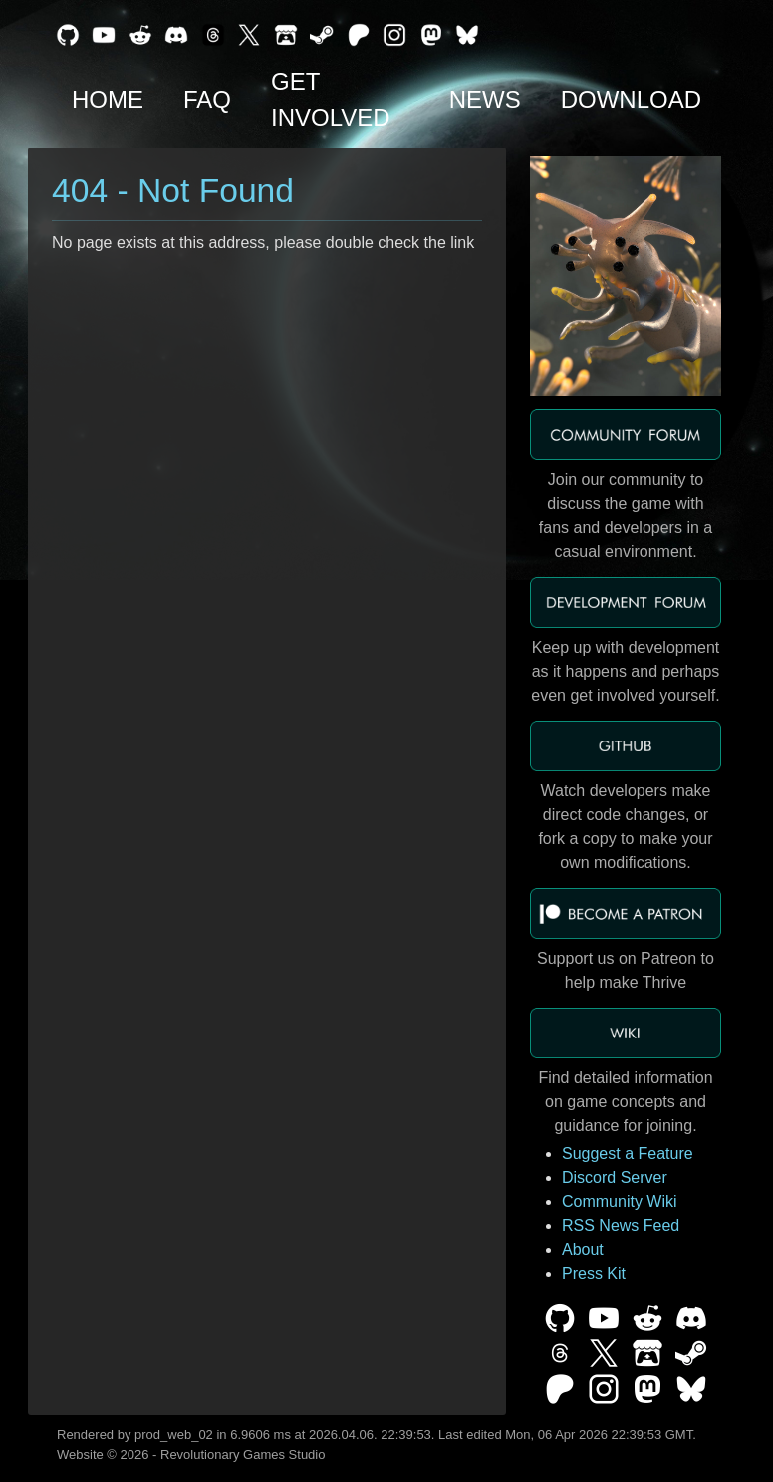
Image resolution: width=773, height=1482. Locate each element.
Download (631, 99)
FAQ (207, 99)
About (583, 1249)
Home (107, 99)
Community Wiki (619, 1201)
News (485, 99)
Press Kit (594, 1273)
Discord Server (614, 1177)
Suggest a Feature (627, 1153)
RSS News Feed (620, 1225)
